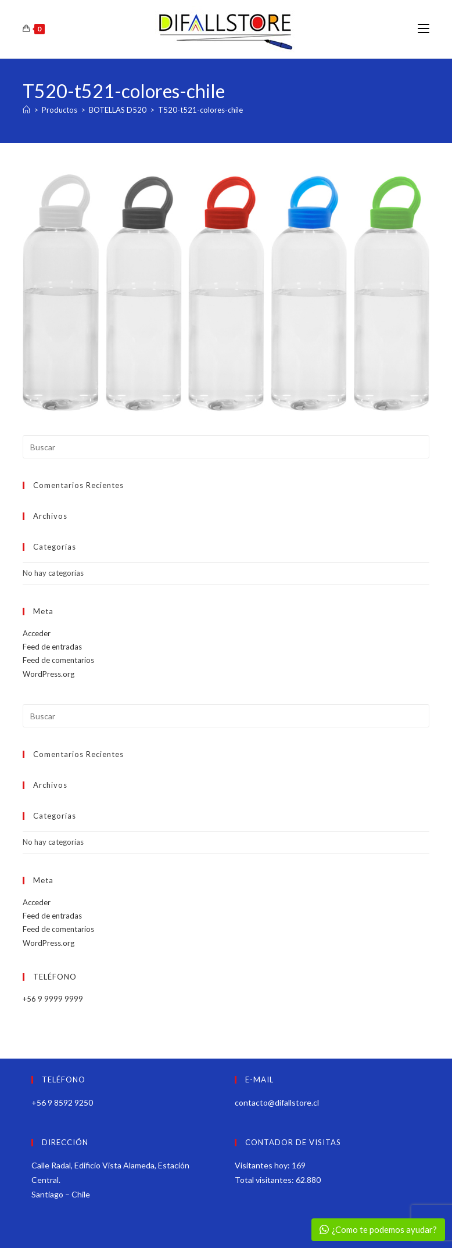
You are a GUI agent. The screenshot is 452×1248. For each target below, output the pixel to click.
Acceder (37, 633)
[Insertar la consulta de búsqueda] (226, 446)
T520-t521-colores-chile (200, 109)
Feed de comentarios (58, 660)
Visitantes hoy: (263, 1165)
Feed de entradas (52, 646)
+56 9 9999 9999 (53, 998)
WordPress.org (48, 674)
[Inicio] (26, 109)
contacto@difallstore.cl (277, 1102)
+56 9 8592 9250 (62, 1102)
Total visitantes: (265, 1180)
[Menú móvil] (423, 28)
